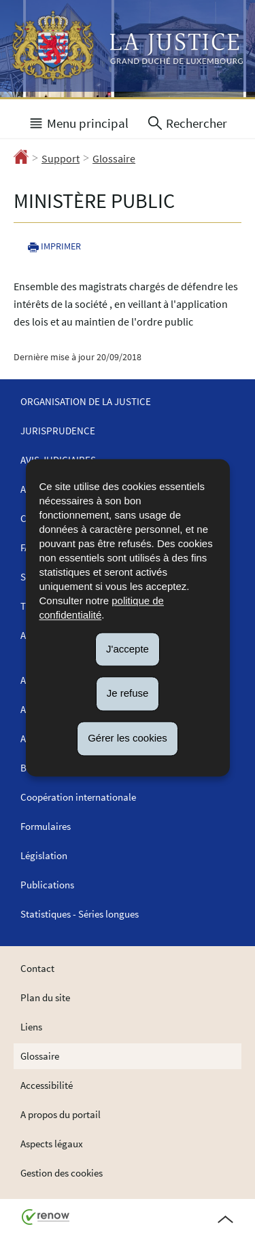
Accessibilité (46, 1085)
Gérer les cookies (127, 738)
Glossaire (113, 158)
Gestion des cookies (61, 1172)
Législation (43, 855)
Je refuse (128, 693)
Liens (31, 1026)
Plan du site (45, 997)
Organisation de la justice (85, 401)
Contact (37, 968)
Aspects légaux (51, 1143)
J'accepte (127, 649)
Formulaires (45, 826)
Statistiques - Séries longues (79, 913)
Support (60, 158)
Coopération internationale (78, 796)
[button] (78, 121)
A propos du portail (60, 1114)
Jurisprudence (57, 430)
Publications (47, 884)
